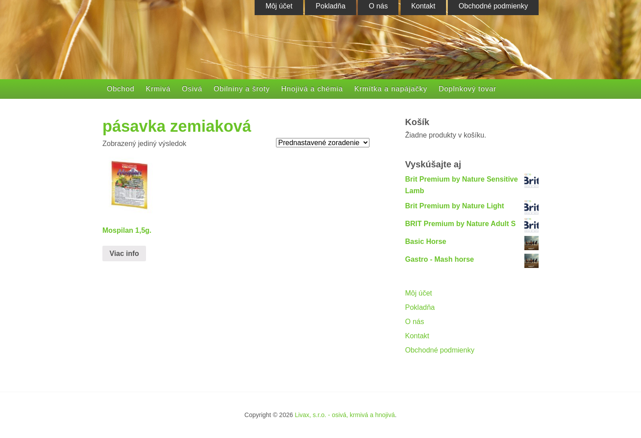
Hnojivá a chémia (312, 89)
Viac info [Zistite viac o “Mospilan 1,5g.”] (124, 253)
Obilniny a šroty (242, 89)
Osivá (192, 89)
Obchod (120, 89)
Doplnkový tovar (467, 89)
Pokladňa (420, 307)
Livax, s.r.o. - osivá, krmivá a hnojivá (345, 414)
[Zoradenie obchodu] (322, 142)
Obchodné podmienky (440, 350)
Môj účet (418, 293)
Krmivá (158, 89)
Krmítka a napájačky (390, 89)
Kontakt (417, 336)
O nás (414, 321)
